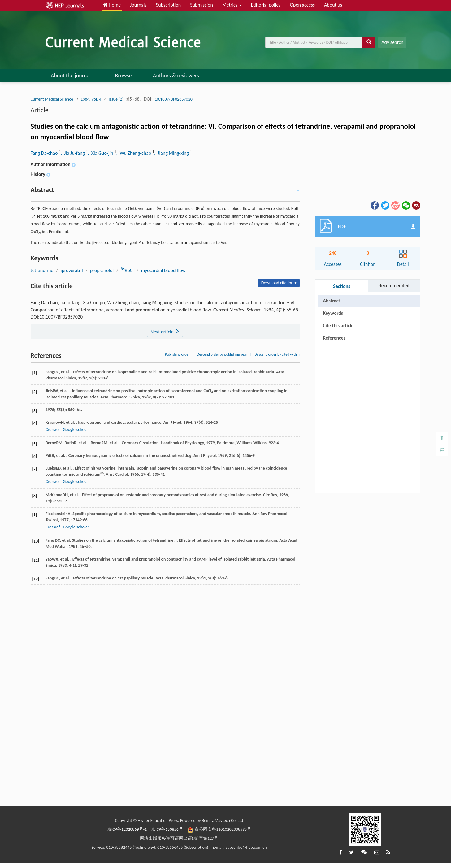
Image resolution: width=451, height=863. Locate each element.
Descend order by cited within (277, 354)
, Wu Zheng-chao (134, 153)
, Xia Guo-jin (101, 153)
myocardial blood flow (163, 270)
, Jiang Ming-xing (172, 153)
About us (333, 5)
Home (112, 5)
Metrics (232, 5)
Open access (302, 5)
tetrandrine (42, 270)
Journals (138, 5)
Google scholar (76, 429)
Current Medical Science (52, 99)
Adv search (392, 42)
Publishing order (177, 354)
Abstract (331, 301)
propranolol (102, 270)
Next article (165, 332)
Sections (341, 286)
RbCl (127, 270)
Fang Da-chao (45, 153)
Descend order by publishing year (222, 354)
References (334, 338)
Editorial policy (266, 5)
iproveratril (72, 270)
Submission (201, 5)
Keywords (333, 313)
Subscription (168, 5)
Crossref (53, 429)
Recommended (394, 285)
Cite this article (338, 325)
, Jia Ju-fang (73, 153)
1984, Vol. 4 (90, 99)
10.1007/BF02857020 (174, 99)
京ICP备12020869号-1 (127, 829)
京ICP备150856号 (167, 829)
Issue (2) (116, 99)
